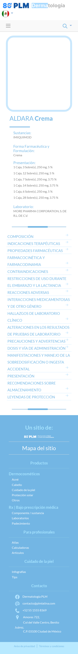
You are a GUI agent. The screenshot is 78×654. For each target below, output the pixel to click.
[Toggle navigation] (8, 25)
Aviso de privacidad (24, 646)
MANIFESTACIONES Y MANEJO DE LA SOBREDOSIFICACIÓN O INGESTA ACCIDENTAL (38, 362)
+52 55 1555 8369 (31, 610)
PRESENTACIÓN (20, 376)
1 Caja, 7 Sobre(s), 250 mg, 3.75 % (35, 179)
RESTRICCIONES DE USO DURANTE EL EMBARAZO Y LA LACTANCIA (36, 282)
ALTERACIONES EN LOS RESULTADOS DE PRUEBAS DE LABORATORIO (38, 330)
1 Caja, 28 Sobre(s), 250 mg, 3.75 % (35, 197)
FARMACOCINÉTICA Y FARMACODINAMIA (26, 261)
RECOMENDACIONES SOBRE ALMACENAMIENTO (31, 386)
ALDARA (22, 118)
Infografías (19, 571)
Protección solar (22, 495)
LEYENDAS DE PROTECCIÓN (31, 397)
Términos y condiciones (51, 646)
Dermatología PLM (31, 596)
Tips (14, 577)
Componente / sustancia (28, 513)
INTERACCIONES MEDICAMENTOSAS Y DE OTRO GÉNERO (38, 303)
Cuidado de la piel (23, 490)
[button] (7, 13)
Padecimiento (21, 523)
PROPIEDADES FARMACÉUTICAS (35, 250)
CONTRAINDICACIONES (27, 271)
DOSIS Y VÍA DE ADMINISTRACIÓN (36, 348)
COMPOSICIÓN (20, 236)
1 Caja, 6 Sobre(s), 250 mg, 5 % (33, 191)
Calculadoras (20, 547)
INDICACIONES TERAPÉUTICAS (33, 243)
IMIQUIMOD (22, 137)
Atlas (15, 542)
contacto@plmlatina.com (35, 603)
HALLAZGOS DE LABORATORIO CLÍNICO (33, 316)
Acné (15, 479)
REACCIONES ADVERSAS (28, 292)
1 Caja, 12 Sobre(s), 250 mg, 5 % (33, 173)
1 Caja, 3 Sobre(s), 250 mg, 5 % (33, 167)
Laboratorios (20, 518)
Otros (16, 500)
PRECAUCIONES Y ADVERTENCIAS (36, 341)
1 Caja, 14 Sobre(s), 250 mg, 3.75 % (35, 185)
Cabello (17, 485)
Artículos (18, 552)
